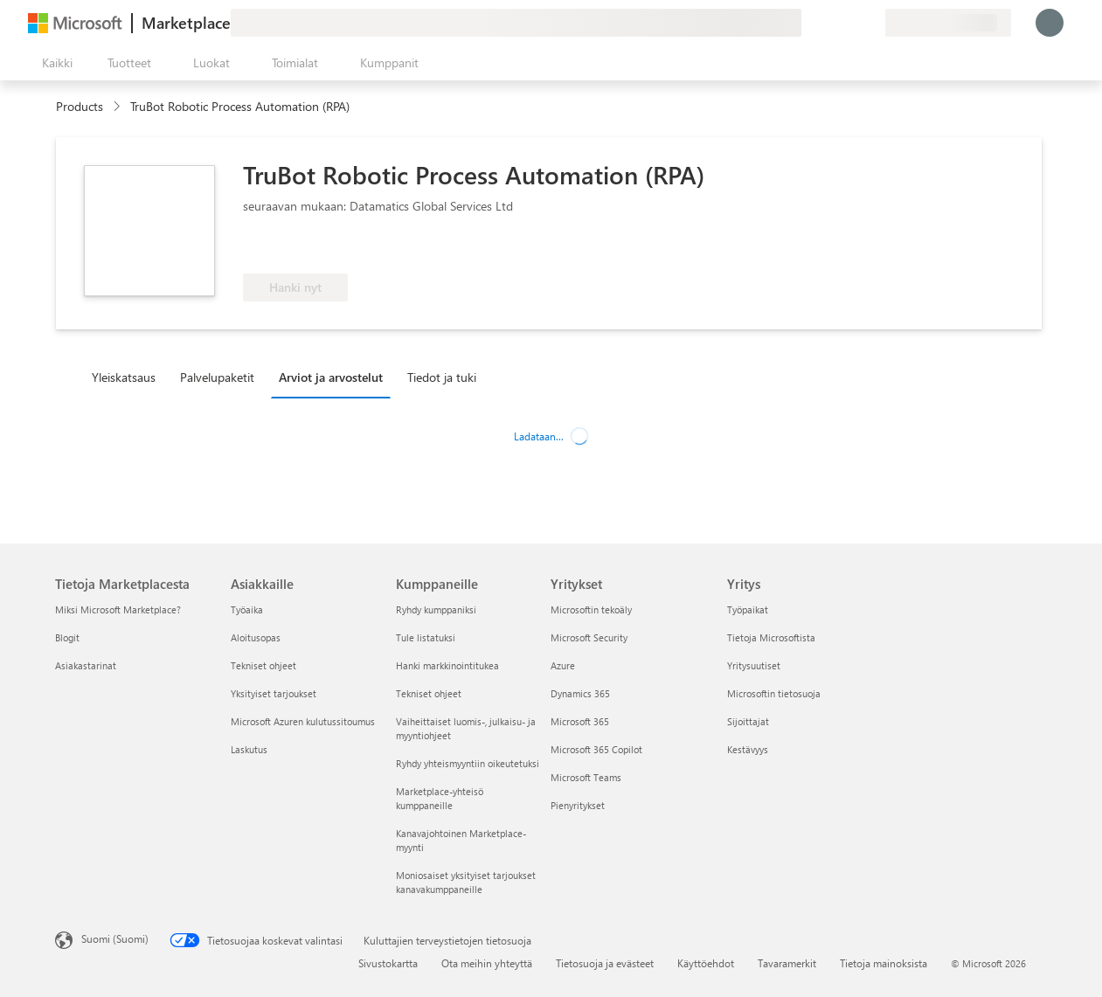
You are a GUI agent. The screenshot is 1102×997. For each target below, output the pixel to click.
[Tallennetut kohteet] (850, 22)
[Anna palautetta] (808, 22)
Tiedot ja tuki (441, 377)
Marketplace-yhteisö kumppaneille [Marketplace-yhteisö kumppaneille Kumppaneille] (439, 798)
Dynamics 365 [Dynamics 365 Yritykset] (580, 693)
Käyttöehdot (705, 963)
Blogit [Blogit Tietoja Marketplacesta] (67, 637)
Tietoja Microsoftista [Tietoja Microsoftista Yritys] (771, 637)
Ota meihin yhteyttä (486, 963)
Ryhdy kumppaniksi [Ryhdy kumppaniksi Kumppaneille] (436, 609)
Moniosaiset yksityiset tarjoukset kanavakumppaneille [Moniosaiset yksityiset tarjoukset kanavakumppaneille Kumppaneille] (466, 882)
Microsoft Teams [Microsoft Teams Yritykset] (586, 777)
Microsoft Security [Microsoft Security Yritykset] (589, 637)
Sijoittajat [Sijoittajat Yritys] (748, 721)
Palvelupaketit (217, 377)
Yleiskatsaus (124, 377)
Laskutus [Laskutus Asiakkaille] (249, 749)
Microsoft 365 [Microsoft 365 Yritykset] (580, 721)
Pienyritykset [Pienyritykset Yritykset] (578, 805)
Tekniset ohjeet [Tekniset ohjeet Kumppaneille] (428, 693)
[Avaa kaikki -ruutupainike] (54, 62)
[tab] (128, 376)
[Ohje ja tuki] (829, 22)
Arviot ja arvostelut (331, 377)
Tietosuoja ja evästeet (605, 963)
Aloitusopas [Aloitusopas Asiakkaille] (256, 637)
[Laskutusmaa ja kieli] (948, 23)
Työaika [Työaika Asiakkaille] (247, 609)
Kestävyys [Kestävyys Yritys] (747, 749)
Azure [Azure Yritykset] (563, 665)
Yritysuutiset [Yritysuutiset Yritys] (753, 665)
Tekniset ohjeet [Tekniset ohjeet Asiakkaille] (263, 665)
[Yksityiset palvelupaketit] (871, 22)
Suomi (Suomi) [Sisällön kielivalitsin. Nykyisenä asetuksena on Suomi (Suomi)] (115, 938)
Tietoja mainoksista (883, 963)
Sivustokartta (388, 963)
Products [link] (79, 106)
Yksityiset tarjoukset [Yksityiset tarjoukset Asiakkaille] (273, 693)
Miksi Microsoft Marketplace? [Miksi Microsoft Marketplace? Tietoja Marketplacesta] (118, 609)
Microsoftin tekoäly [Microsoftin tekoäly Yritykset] (591, 609)
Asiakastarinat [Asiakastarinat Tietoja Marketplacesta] (85, 665)
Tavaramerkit (787, 963)
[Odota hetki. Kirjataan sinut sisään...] (1049, 23)
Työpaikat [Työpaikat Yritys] (747, 609)
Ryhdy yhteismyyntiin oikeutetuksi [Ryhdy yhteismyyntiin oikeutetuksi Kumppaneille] (467, 763)
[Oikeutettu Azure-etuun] (314, 247)
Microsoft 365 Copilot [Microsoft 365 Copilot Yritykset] (596, 749)
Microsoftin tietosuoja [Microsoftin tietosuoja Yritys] (774, 693)
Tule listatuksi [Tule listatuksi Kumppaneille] (425, 637)
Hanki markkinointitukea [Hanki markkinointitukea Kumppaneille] (447, 665)
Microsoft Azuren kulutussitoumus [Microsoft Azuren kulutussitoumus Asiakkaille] (303, 721)
